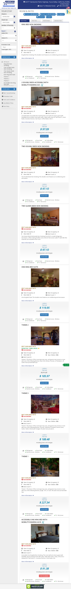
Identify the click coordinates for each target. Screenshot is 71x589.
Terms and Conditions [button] (8, 99)
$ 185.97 (44, 376)
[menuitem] (8, 93)
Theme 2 (6, 78)
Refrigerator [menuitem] (29, 76)
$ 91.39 (44, 65)
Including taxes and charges (44, 68)
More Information (27, 58)
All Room (6, 62)
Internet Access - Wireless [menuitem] (52, 76)
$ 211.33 (44, 372)
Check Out (4, 20)
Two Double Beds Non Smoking (9, 68)
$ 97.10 (44, 188)
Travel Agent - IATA (6, 49)
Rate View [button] (34, 20)
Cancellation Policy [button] (7, 103)
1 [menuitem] (30, 423)
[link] (35, 586)
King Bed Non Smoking (8, 64)
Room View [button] (23, 20)
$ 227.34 (44, 502)
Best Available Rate (28, 46)
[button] (8, 3)
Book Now (44, 72)
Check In (3, 14)
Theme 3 (6, 81)
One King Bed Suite (9, 74)
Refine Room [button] (9, 57)
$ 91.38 (44, 568)
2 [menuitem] (34, 50)
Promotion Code (5, 44)
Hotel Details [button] (46, 20)
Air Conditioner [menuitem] (29, 78)
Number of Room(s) (7, 25)
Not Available (44, 576)
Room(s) (41, 17)
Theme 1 (6, 77)
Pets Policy (5, 106)
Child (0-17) (4, 38)
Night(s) (61, 14)
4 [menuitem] (34, 111)
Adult (49, 17)
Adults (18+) (4, 33)
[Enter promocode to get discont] (9, 47)
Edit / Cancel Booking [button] (8, 93)
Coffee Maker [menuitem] (49, 140)
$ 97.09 (44, 129)
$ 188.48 (44, 439)
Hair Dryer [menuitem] (38, 76)
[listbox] (8, 27)
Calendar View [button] (58, 20)
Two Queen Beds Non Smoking (9, 71)
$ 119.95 (44, 307)
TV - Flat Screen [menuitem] (41, 78)
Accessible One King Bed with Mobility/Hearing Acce (10, 85)
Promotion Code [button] (7, 96)
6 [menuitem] (30, 357)
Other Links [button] (9, 89)
